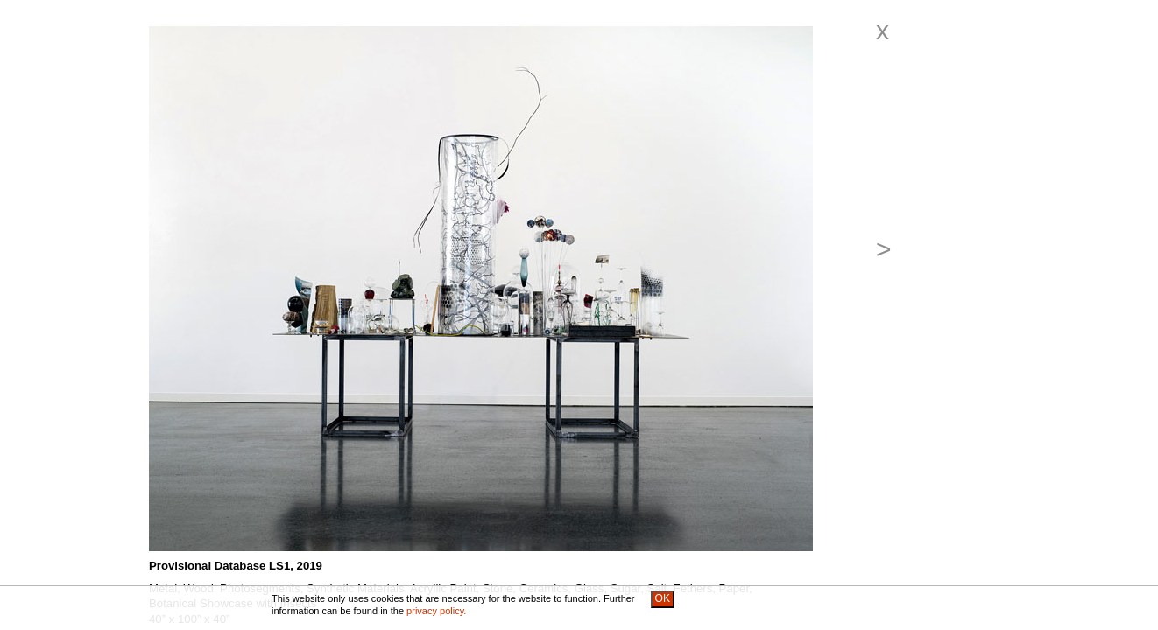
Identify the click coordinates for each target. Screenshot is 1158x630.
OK (662, 598)
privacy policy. (436, 611)
